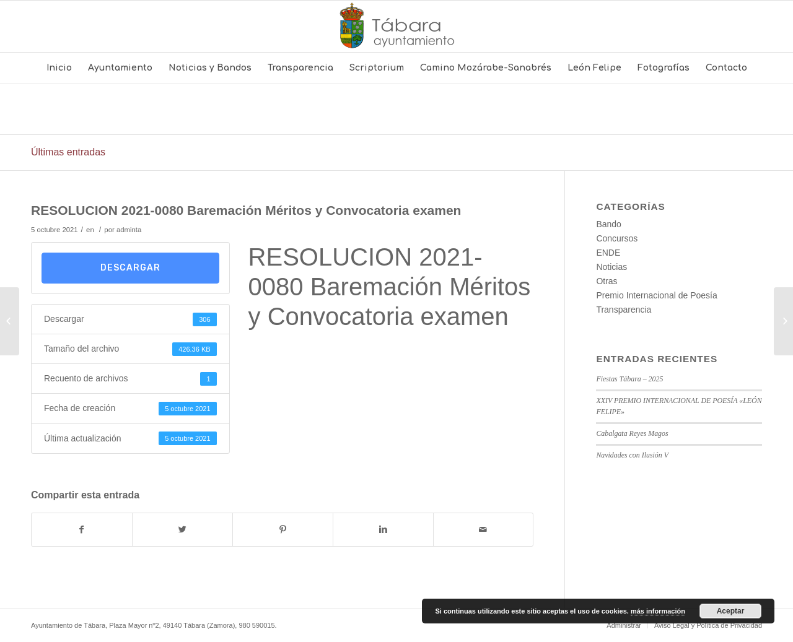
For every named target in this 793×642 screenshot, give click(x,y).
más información (658, 611)
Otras (606, 281)
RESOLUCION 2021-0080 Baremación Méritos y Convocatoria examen (246, 210)
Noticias (611, 267)
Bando (608, 224)
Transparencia (623, 309)
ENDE (608, 253)
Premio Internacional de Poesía (656, 295)
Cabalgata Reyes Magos (632, 433)
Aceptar (731, 611)
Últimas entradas (68, 152)
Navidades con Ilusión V (632, 455)
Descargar (130, 267)
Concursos (616, 238)
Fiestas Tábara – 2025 (629, 379)
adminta (128, 229)
